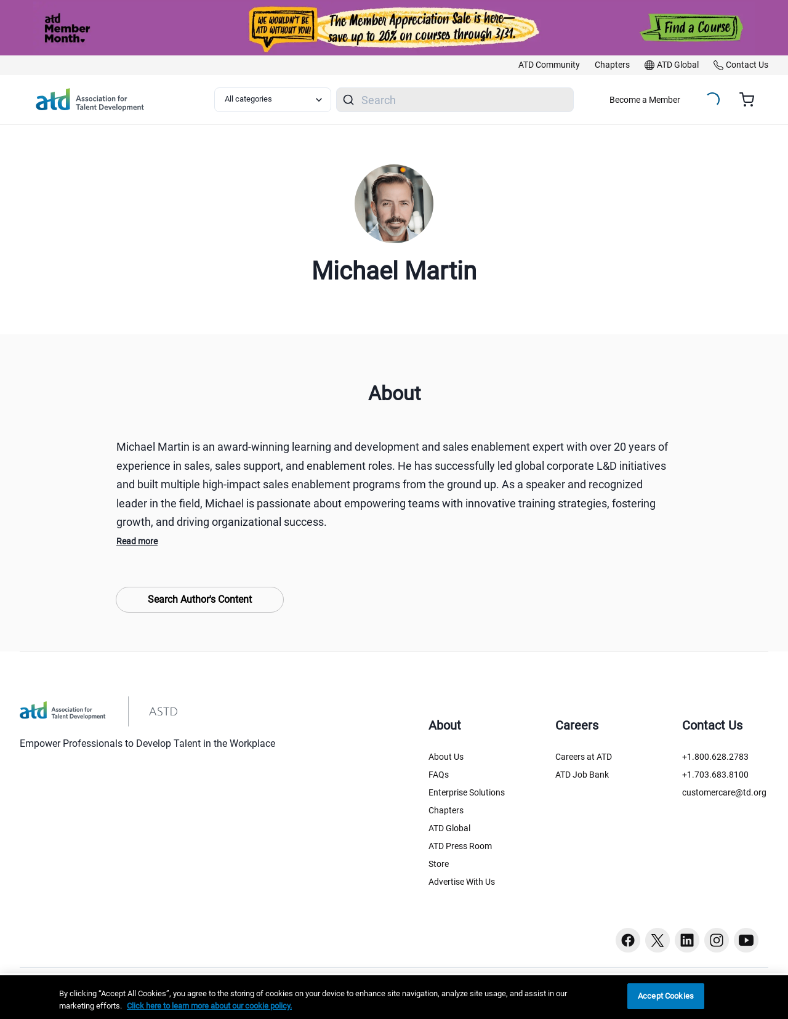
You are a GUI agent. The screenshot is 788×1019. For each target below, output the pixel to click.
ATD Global (449, 828)
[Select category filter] (272, 99)
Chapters (446, 810)
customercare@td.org (724, 792)
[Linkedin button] (687, 940)
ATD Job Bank (582, 774)
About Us (446, 757)
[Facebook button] (628, 940)
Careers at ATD (583, 757)
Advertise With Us (461, 882)
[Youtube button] (746, 940)
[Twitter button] (657, 940)
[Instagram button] (716, 940)
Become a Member (644, 100)
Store (438, 864)
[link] (549, 65)
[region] (394, 997)
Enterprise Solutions (466, 792)
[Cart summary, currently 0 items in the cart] (751, 99)
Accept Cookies (666, 996)
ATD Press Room (460, 846)
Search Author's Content (200, 599)
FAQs (438, 774)
